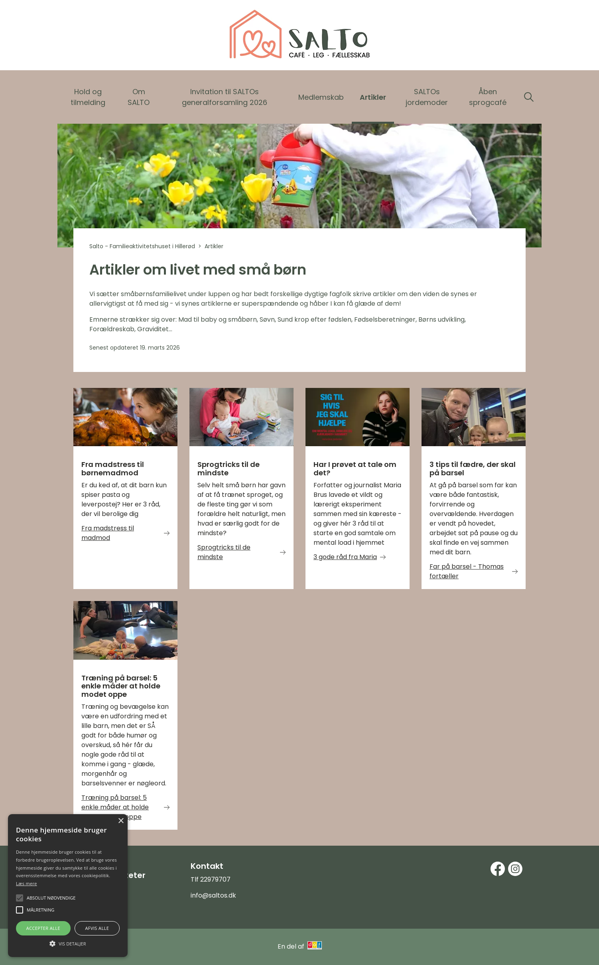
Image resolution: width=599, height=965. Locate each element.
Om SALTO (139, 97)
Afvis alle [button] (97, 928)
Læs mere (26, 883)
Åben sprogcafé (487, 97)
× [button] (121, 821)
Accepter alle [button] (43, 928)
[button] (68, 943)
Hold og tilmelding (88, 97)
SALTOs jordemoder (427, 97)
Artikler (373, 97)
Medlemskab (321, 97)
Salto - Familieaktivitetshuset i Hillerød (142, 246)
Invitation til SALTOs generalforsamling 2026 (224, 97)
